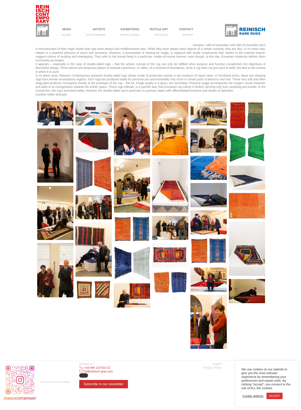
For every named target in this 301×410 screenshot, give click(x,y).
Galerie (66, 35)
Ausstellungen (129, 35)
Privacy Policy (213, 367)
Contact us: (86, 364)
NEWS (66, 29)
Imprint (217, 364)
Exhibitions (130, 29)
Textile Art (158, 29)
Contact (186, 29)
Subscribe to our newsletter (104, 384)
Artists (99, 29)
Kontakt (188, 35)
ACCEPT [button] (274, 395)
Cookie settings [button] (252, 396)
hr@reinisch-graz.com (98, 371)
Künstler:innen (95, 35)
